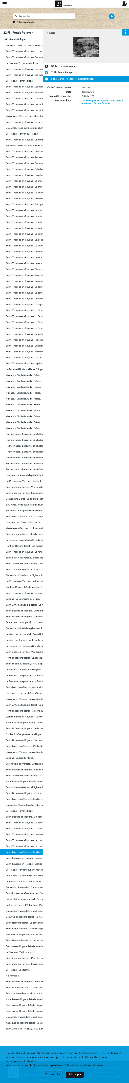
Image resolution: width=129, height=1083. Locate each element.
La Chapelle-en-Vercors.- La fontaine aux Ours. (30, 764)
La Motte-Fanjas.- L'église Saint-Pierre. (26, 905)
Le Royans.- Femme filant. (19, 81)
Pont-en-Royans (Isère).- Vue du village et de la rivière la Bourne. (39, 587)
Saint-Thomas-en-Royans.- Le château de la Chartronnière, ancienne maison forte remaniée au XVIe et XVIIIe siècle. (39, 181)
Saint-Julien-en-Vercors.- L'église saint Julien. (29, 787)
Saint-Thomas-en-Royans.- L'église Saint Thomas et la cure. (37, 363)
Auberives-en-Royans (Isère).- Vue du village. (28, 722)
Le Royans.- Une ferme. (18, 970)
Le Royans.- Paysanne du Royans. (23, 63)
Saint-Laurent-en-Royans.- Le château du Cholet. (31, 893)
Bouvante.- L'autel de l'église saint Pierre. (27, 628)
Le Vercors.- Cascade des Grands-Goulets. (27, 540)
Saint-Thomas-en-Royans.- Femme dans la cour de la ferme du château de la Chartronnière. (39, 57)
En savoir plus (52, 1074)
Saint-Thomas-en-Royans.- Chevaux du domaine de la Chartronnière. (39, 151)
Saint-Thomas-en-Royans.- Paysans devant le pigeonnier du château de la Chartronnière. (39, 93)
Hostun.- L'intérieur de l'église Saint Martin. (28, 475)
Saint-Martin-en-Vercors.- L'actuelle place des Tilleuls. (33, 558)
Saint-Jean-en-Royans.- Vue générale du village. (30, 652)
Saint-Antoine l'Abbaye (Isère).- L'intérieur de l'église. (32, 564)
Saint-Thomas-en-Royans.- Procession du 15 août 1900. (34, 340)
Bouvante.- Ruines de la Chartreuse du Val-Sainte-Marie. (35, 887)
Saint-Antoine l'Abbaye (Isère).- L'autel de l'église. (31, 705)
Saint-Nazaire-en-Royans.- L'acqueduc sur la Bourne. (33, 617)
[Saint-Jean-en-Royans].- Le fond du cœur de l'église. (33, 622)
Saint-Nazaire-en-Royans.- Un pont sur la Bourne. (31, 793)
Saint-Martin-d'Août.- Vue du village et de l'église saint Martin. (38, 516)
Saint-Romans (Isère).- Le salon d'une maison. (29, 987)
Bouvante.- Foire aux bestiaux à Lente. (26, 45)
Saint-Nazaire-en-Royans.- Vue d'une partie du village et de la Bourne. (39, 770)
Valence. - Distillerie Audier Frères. (23, 375)
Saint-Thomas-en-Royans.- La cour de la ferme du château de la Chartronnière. (39, 51)
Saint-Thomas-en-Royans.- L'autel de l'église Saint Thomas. (36, 334)
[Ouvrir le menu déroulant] (5, 4)
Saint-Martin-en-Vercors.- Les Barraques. (27, 799)
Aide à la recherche (25, 22)
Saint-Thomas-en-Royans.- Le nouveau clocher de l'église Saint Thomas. (39, 823)
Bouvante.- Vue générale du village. (24, 511)
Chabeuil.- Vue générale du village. (23, 734)
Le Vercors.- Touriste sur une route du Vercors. (29, 881)
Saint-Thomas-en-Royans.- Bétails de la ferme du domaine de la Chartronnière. (39, 169)
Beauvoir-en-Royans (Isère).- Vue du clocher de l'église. (33, 946)
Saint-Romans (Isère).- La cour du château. (28, 923)
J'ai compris (74, 1074)
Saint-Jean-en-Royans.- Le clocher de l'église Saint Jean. (35, 493)
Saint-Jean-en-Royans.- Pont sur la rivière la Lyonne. (33, 993)
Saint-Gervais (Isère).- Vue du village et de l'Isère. (30, 929)
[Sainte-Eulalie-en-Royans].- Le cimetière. (27, 717)
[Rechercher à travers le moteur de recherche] (46, 16)
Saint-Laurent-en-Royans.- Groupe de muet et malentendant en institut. (39, 858)
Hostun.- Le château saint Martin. (23, 522)
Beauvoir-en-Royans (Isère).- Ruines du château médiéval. (35, 917)
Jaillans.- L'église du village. (20, 758)
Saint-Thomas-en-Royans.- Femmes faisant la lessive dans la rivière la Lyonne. (39, 163)
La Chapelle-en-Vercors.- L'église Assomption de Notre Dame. (37, 481)
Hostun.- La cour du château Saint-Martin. (28, 693)
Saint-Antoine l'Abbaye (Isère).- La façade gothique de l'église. (38, 605)
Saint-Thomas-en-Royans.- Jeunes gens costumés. (32, 157)
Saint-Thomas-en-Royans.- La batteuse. (27, 122)
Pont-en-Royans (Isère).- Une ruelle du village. (29, 658)
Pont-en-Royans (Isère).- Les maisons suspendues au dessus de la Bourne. (39, 546)
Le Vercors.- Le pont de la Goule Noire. (25, 634)
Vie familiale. (12, 976)
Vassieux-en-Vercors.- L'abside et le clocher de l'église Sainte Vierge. (39, 116)
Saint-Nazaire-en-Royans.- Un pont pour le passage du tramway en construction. (39, 817)
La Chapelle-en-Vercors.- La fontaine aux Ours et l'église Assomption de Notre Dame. (39, 581)
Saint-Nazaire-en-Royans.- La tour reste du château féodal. (36, 611)
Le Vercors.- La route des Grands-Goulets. (27, 646)
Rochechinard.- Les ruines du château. (25, 434)
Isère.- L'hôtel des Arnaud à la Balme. (25, 899)
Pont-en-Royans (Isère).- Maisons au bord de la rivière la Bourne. (39, 711)
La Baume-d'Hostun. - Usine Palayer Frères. (28, 369)
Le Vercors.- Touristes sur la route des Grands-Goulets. (34, 640)
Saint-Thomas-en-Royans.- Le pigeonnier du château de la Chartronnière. (39, 304)
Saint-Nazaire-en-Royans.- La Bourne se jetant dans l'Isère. (36, 728)
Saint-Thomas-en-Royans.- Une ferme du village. (31, 140)
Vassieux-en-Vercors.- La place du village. (27, 528)
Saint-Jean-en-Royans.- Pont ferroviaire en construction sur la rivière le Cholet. (39, 958)
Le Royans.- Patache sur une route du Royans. (30, 870)
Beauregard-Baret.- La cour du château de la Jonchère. (34, 499)
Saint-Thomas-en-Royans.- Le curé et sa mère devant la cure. (37, 357)
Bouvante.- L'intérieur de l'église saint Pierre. (28, 575)
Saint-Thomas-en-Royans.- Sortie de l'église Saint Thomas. (36, 352)
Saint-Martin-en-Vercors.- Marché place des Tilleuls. (32, 687)
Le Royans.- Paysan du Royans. (22, 134)
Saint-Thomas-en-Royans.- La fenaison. (26, 552)
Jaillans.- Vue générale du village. (23, 599)
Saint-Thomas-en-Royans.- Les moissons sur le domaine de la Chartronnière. (39, 69)
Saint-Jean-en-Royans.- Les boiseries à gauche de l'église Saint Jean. (39, 534)
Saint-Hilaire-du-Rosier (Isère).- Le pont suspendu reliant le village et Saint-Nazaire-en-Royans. (39, 664)
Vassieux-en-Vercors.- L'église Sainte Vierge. (28, 699)
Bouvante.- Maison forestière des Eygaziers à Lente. (32, 805)
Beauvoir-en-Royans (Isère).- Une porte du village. (31, 1005)
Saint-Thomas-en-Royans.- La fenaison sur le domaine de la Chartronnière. (39, 310)
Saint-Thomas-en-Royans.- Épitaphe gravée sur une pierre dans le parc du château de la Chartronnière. (39, 204)
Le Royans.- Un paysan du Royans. (23, 670)
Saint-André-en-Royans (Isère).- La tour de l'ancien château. (37, 1029)
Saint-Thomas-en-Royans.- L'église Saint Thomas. (32, 346)
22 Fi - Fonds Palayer (14, 40)
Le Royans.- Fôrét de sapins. (20, 952)
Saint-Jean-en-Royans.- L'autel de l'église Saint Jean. (33, 569)
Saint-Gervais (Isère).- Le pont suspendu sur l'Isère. (31, 940)
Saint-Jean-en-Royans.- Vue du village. (26, 487)
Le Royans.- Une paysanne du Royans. (25, 675)
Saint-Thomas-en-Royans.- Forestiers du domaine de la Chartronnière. (39, 175)
